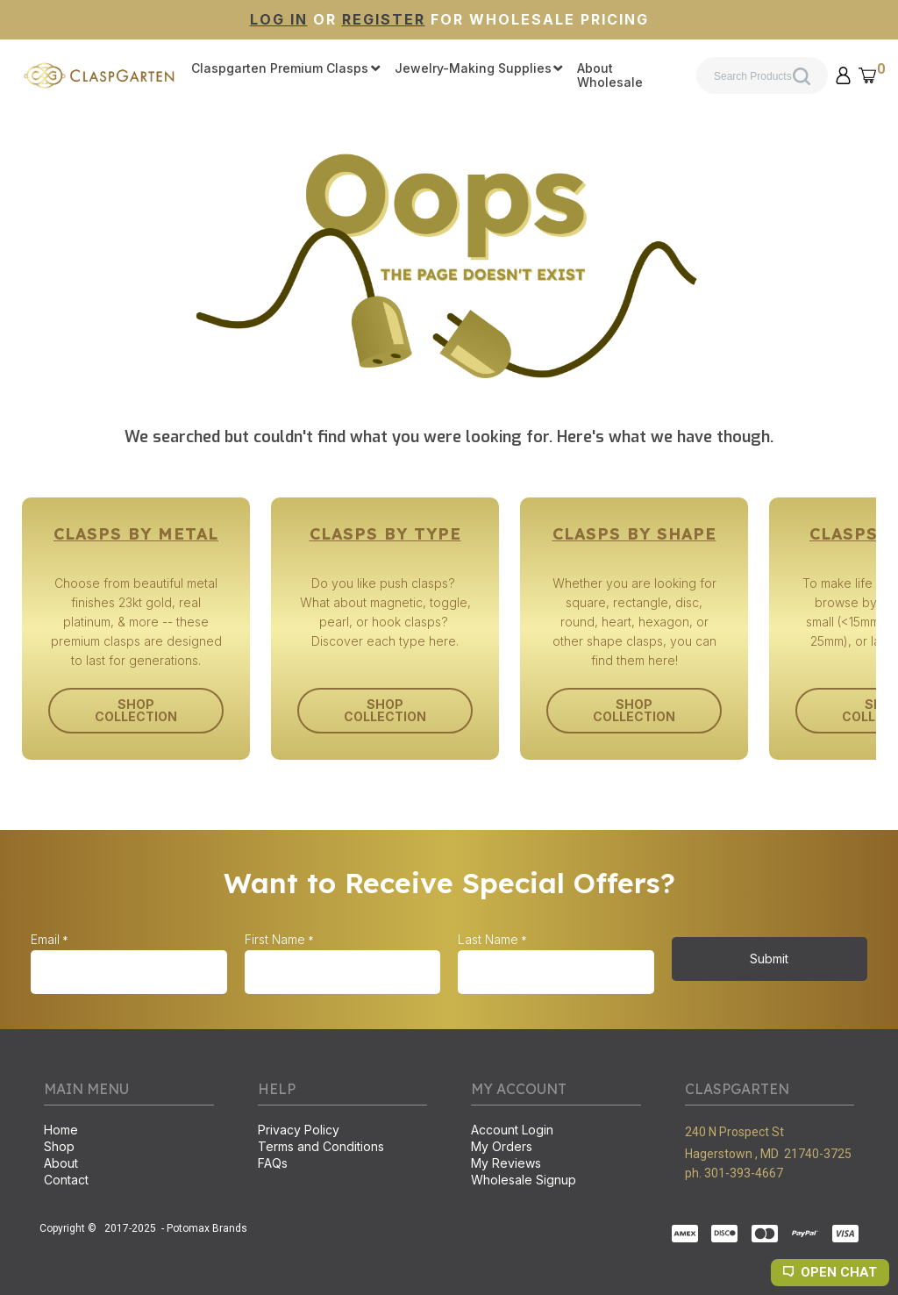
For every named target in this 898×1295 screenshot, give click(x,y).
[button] (843, 75)
